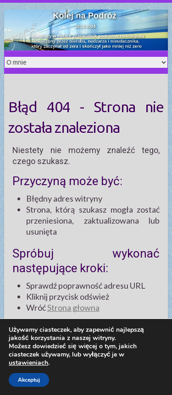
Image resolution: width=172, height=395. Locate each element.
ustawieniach (28, 363)
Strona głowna (73, 307)
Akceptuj (29, 380)
